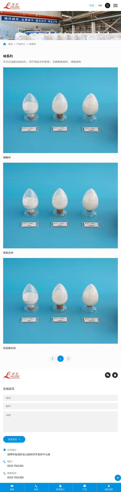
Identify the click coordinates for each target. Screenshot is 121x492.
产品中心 (20, 44)
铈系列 (32, 44)
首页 (8, 44)
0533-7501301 (15, 466)
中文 (91, 5)
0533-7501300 (15, 477)
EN (100, 5)
